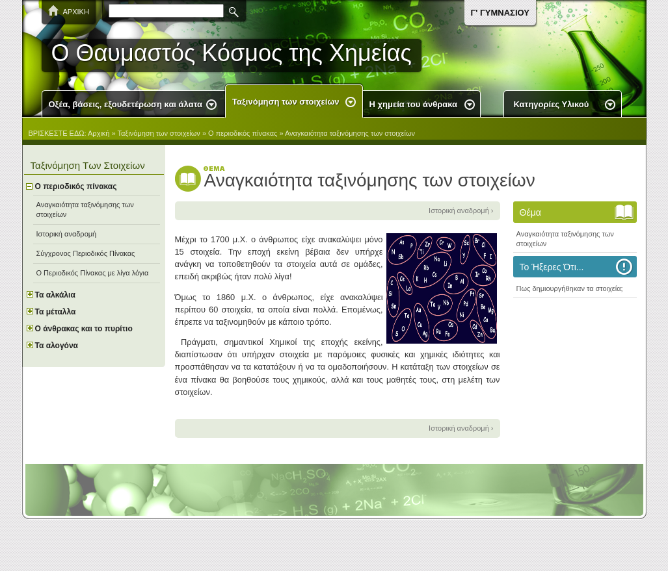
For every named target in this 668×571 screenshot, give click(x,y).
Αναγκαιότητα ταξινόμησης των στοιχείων (350, 133)
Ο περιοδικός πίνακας (242, 133)
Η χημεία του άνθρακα (413, 104)
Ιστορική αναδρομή (66, 234)
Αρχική (98, 133)
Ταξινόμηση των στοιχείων (286, 102)
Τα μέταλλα (55, 311)
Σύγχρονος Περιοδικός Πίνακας (85, 253)
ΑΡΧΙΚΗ (76, 12)
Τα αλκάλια (55, 294)
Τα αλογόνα (56, 345)
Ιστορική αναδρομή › (461, 210)
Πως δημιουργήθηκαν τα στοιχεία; (569, 288)
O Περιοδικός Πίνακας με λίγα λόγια (92, 273)
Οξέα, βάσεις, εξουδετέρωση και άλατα (126, 104)
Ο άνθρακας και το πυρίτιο (84, 328)
